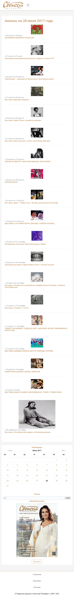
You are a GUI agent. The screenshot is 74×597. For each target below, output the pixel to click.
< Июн (10, 450)
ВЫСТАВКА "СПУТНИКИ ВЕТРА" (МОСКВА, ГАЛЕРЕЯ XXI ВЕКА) (30, 223)
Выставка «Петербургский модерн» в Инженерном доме (27, 432)
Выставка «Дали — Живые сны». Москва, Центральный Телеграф (31, 203)
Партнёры (37, 581)
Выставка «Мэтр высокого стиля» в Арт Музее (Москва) (27, 141)
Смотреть (37, 562)
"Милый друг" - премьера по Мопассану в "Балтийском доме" (29, 79)
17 (8, 476)
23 (66, 476)
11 (17, 470)
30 (66, 481)
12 (27, 470)
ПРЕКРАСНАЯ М (11, 182)
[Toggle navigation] (28, 5)
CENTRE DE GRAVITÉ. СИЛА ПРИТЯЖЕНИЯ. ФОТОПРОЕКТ (28, 162)
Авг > (64, 450)
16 (66, 470)
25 (17, 481)
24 (8, 481)
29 (57, 481)
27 (37, 481)
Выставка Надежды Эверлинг (17, 100)
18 (17, 476)
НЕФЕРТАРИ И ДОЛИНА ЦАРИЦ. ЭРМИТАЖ (22, 372)
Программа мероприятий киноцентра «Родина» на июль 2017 (29, 58)
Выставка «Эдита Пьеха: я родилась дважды (23, 120)
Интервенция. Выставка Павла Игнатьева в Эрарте (25, 244)
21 (47, 476)
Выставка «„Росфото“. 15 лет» (17, 308)
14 (47, 470)
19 (27, 476)
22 (57, 476)
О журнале (37, 574)
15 (57, 470)
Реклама (37, 587)
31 (8, 486)
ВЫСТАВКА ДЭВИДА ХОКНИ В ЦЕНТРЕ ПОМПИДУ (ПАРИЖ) (29, 351)
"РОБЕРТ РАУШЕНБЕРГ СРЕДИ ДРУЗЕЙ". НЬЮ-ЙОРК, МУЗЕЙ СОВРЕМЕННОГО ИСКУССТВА (36, 329)
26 (27, 481)
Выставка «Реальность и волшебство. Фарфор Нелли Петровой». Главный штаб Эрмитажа (35, 286)
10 (8, 470)
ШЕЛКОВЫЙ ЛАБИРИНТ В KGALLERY (19, 38)
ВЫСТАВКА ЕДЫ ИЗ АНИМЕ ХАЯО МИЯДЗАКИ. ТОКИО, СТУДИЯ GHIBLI (33, 392)
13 (37, 470)
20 (37, 476)
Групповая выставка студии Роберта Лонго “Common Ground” (29, 265)
